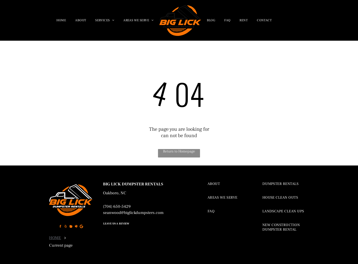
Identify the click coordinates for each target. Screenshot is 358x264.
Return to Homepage (179, 151)
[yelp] (65, 227)
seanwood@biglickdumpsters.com (133, 212)
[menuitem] (61, 20)
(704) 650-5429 (117, 206)
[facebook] (60, 227)
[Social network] (71, 227)
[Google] (81, 227)
